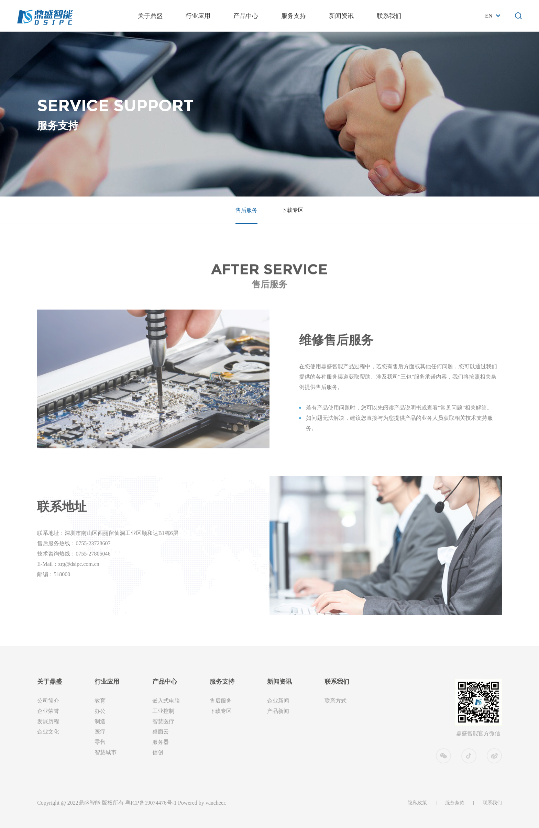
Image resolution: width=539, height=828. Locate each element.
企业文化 (48, 732)
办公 (100, 711)
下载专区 (293, 210)
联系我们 (389, 15)
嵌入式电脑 (166, 701)
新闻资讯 (341, 15)
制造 (100, 721)
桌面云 (160, 732)
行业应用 (198, 15)
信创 (157, 752)
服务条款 (454, 802)
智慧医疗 (163, 721)
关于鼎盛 (150, 15)
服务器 (160, 742)
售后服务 (246, 210)
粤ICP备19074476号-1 (151, 803)
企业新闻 (278, 701)
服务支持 (293, 15)
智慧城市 (106, 752)
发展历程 (48, 721)
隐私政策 (417, 802)
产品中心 (245, 15)
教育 (100, 701)
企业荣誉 (48, 711)
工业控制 (163, 711)
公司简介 (48, 701)
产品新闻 (278, 711)
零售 (100, 742)
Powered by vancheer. (202, 803)
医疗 (100, 732)
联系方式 (335, 701)
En (488, 16)
